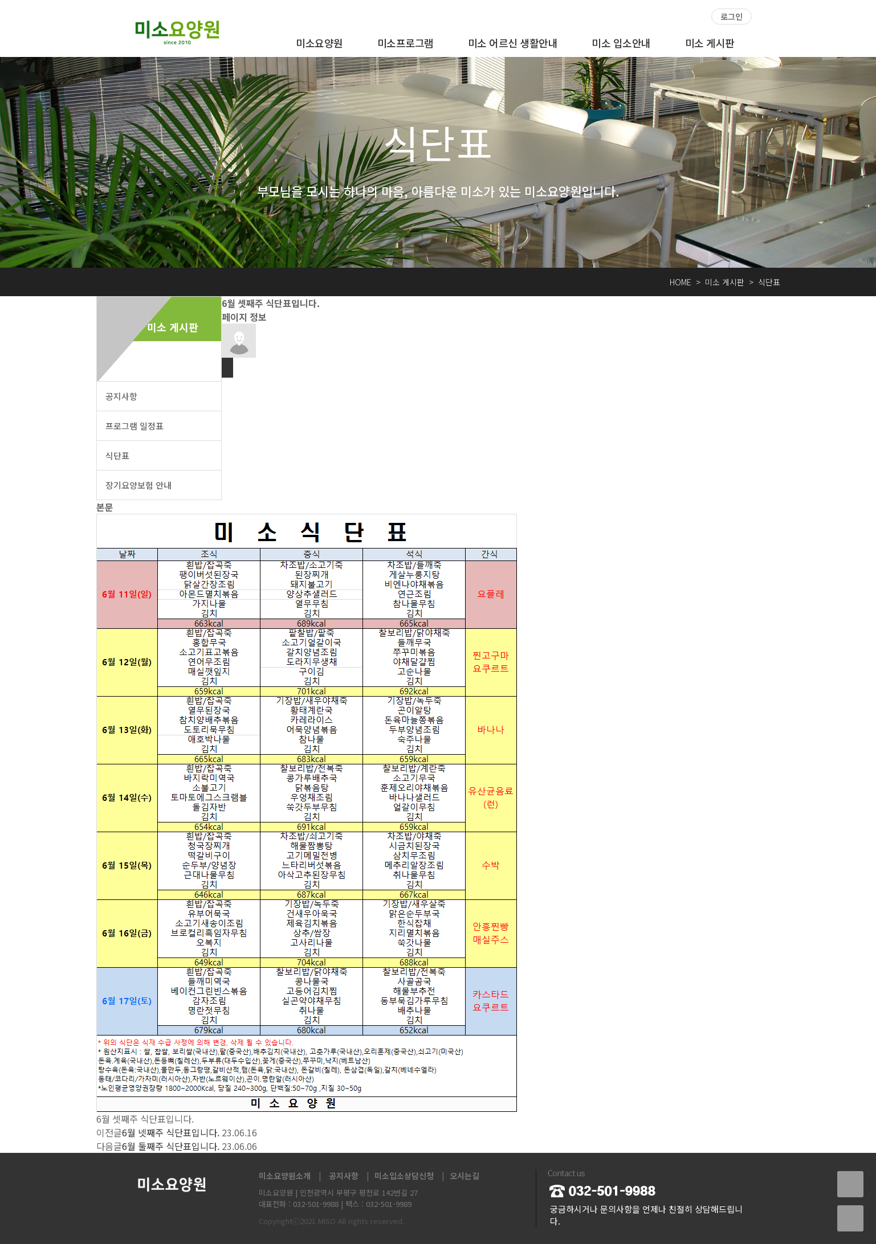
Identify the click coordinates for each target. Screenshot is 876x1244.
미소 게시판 (710, 42)
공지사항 (121, 396)
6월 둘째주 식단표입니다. (170, 1146)
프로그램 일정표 (134, 426)
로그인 (731, 16)
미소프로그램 (405, 42)
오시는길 (464, 1175)
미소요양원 (319, 42)
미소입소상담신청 (404, 1175)
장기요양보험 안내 (138, 485)
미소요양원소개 (285, 1175)
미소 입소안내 (621, 42)
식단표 (117, 455)
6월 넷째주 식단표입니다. (170, 1132)
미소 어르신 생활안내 (513, 42)
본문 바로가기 (0, 0)
